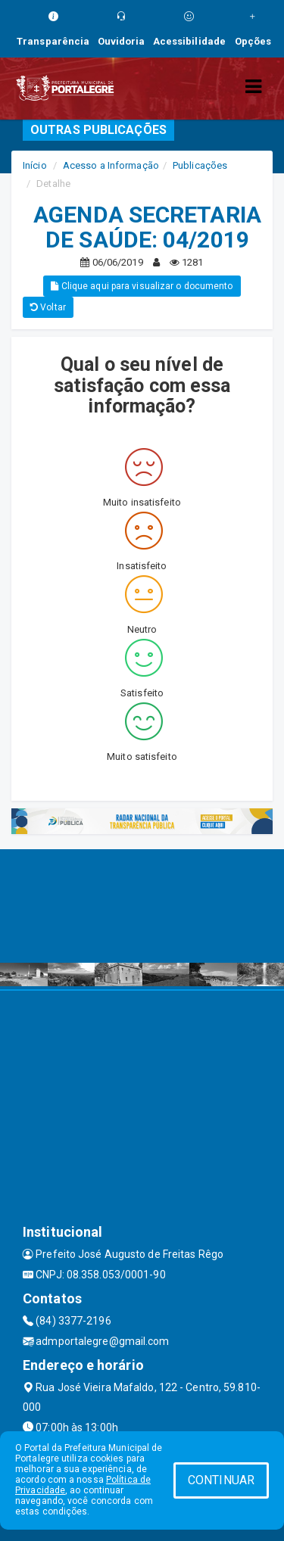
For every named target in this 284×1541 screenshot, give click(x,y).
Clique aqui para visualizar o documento (142, 286)
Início (35, 165)
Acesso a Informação (111, 165)
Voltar (48, 307)
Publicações (200, 165)
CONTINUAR (221, 1480)
